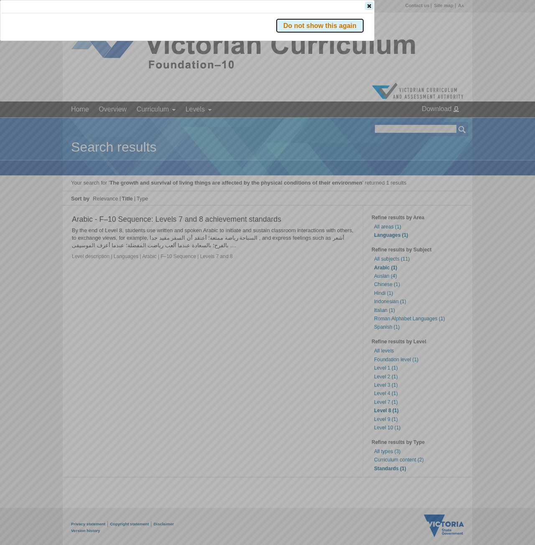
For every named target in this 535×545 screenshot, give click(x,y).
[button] (447, 125)
